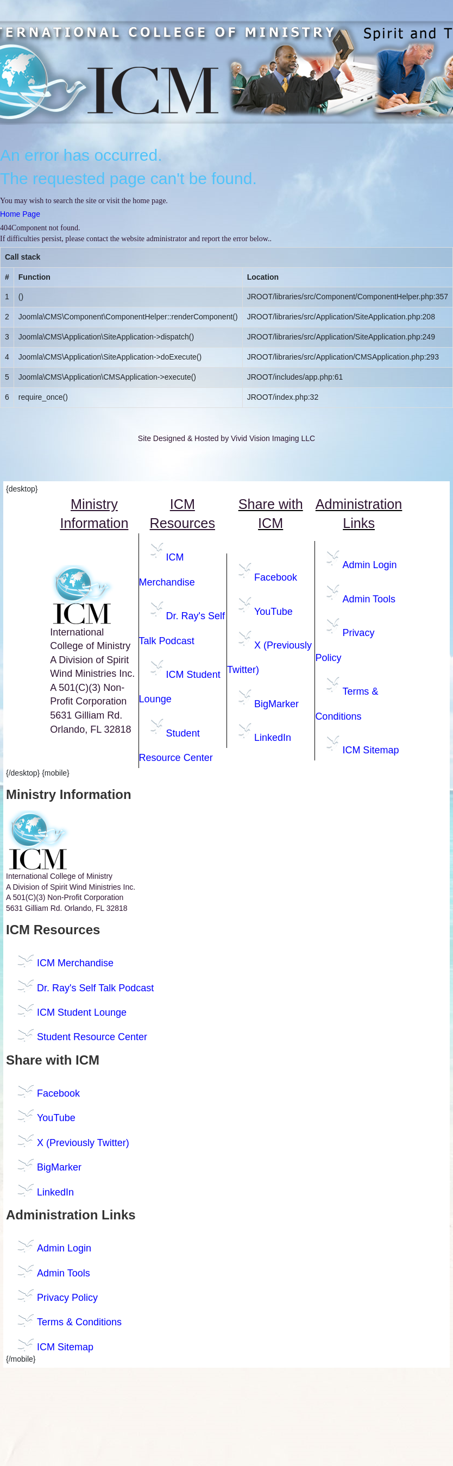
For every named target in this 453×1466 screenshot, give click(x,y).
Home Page (20, 214)
